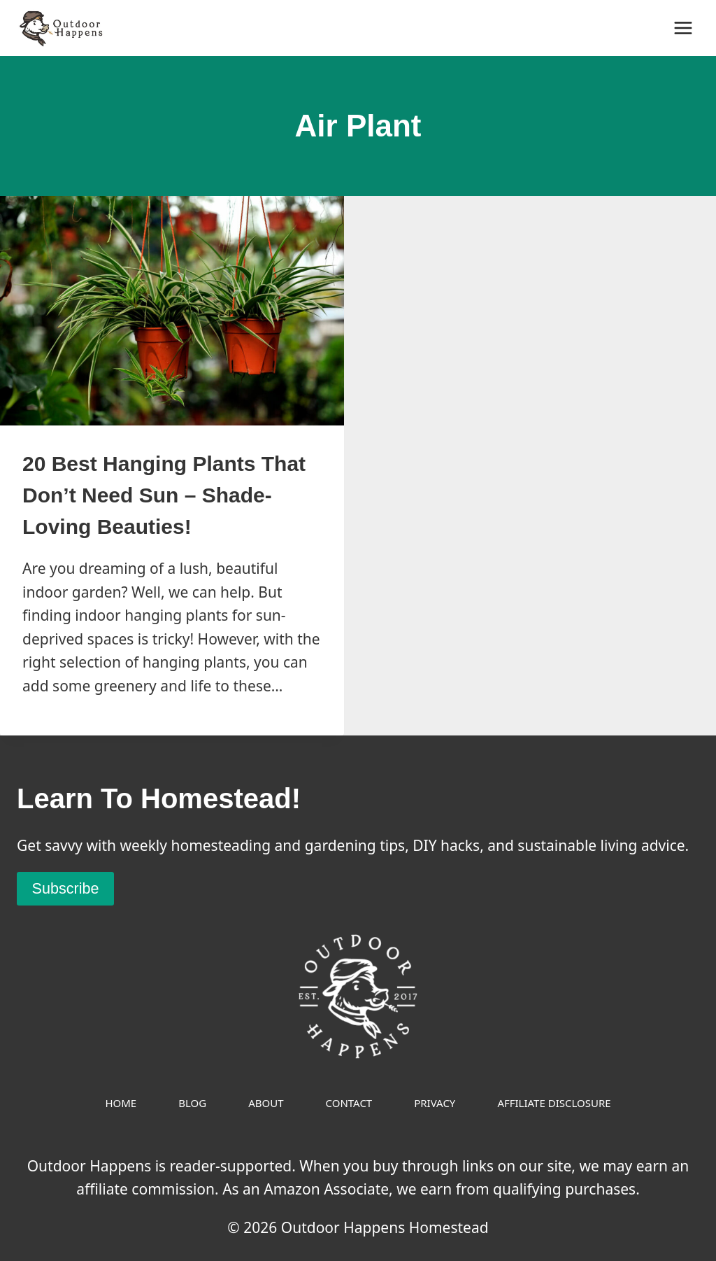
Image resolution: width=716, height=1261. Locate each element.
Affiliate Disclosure (553, 1103)
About (265, 1103)
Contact (349, 1103)
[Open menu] (682, 27)
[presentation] (172, 310)
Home (120, 1103)
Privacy (434, 1103)
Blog (192, 1103)
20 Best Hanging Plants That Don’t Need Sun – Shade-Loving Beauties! (164, 495)
